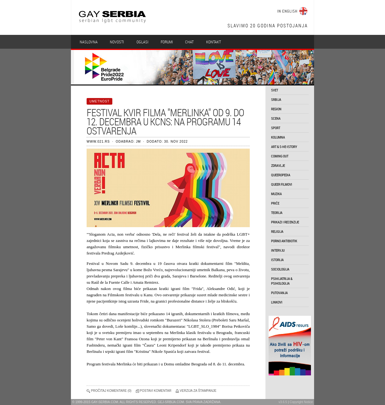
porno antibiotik (284, 240)
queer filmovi (281, 184)
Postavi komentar (156, 390)
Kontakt (213, 42)
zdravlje (278, 165)
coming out (279, 156)
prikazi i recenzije (285, 222)
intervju (278, 250)
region (276, 109)
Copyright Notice (301, 402)
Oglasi (142, 42)
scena (276, 118)
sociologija (280, 269)
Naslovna (89, 42)
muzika (276, 193)
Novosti (117, 42)
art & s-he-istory (284, 146)
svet (274, 90)
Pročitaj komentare (109, 390)
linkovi (276, 302)
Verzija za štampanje (198, 390)
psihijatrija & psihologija (281, 281)
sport (275, 127)
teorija (276, 212)
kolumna (278, 137)
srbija (276, 99)
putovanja (279, 292)
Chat (189, 42)
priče (275, 203)
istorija (277, 259)
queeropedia (280, 174)
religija (277, 231)
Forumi (167, 42)
